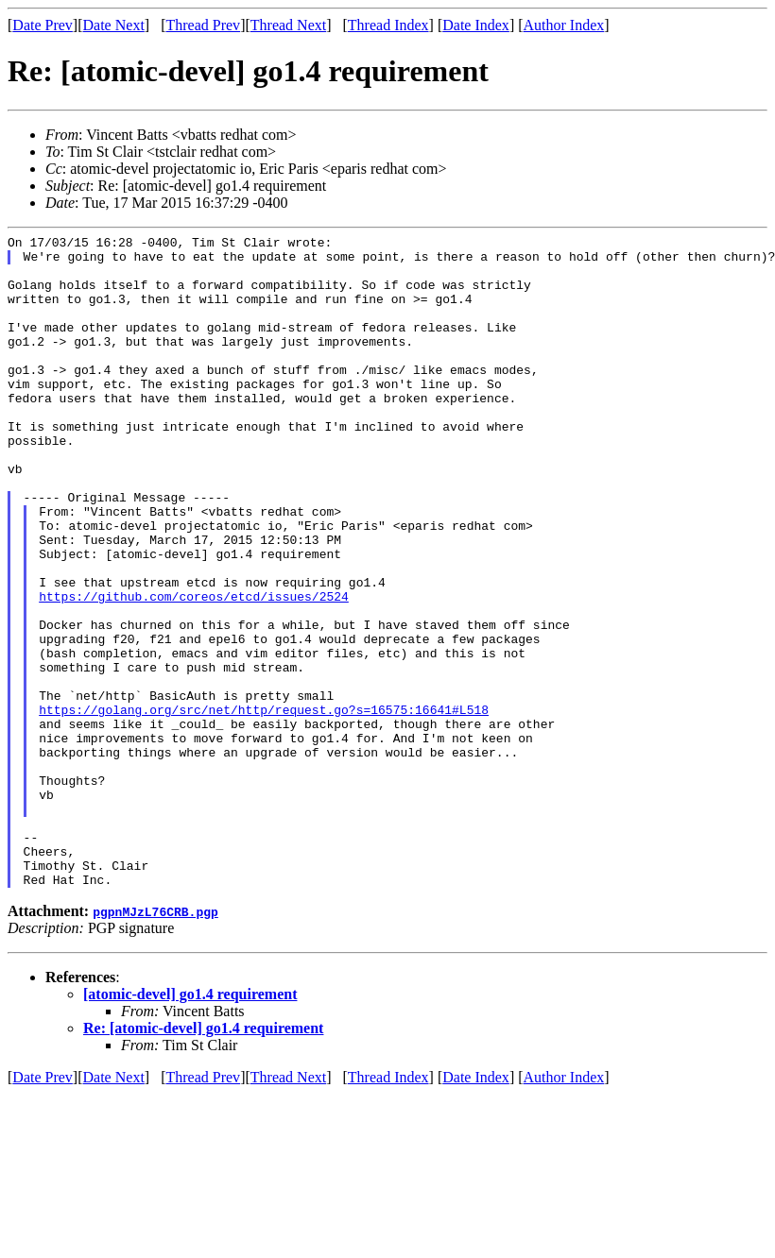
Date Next (114, 25)
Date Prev (42, 25)
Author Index (564, 25)
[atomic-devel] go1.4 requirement (190, 1124)
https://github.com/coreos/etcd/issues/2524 (194, 669)
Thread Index (388, 25)
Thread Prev (202, 25)
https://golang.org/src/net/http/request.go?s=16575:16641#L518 (264, 805)
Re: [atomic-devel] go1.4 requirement (203, 1158)
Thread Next (288, 25)
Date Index (475, 25)
